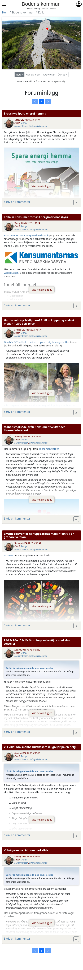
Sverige (24, 122)
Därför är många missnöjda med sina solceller (29, 668)
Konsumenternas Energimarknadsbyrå (26, 235)
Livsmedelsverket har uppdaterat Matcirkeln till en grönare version (39, 535)
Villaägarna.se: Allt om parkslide (26, 850)
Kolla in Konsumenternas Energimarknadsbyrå (36, 217)
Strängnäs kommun (38, 126)
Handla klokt (33, 74)
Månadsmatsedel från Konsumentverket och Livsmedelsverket (34, 428)
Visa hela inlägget (42, 186)
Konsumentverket (48, 448)
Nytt (18, 74)
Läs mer (8, 555)
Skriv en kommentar (17, 202)
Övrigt (61, 74)
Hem (5, 12)
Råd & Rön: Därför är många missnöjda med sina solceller (37, 642)
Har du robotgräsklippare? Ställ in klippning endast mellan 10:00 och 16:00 (39, 322)
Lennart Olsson (21, 126)
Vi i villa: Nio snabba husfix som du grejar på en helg (40, 747)
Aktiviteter (49, 74)
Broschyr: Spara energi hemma (25, 113)
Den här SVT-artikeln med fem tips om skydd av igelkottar (36, 342)
